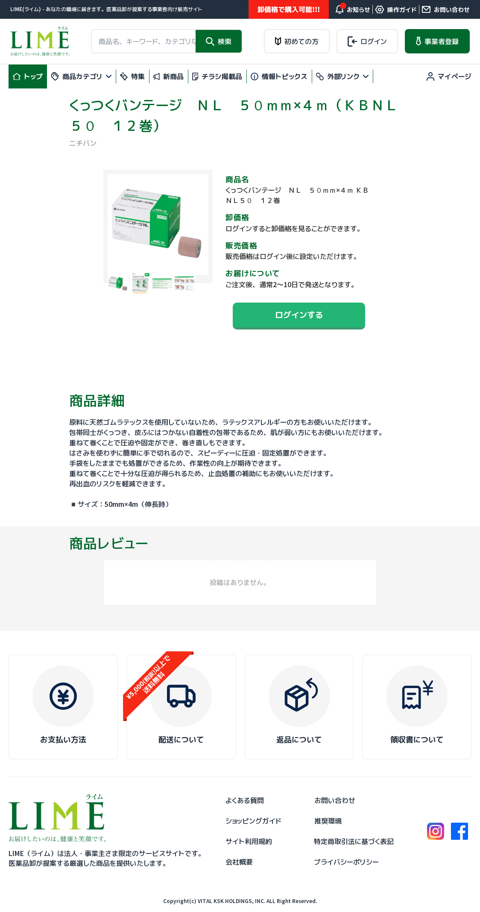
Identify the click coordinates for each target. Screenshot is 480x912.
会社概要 (239, 862)
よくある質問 (244, 800)
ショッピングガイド (253, 821)
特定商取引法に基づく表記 (354, 841)
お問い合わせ (334, 800)
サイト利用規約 (248, 841)
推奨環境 (328, 821)
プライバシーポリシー (346, 862)
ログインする (299, 315)
